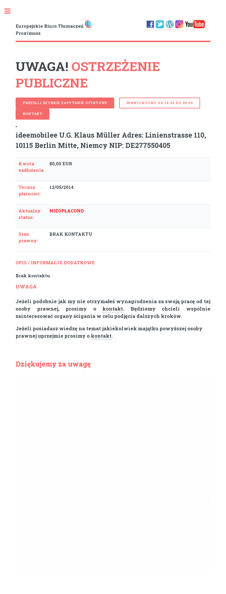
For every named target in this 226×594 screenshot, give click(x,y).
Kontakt (32, 114)
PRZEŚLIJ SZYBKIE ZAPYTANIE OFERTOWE (65, 103)
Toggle (10, 11)
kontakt (112, 309)
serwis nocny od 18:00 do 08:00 (159, 103)
